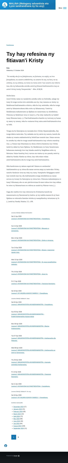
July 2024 (16, 423)
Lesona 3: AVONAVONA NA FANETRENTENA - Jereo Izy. (29, 274)
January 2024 (17, 409)
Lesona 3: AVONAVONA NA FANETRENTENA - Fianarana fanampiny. (33, 283)
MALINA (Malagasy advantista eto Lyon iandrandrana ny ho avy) (29, 4)
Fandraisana (10, 45)
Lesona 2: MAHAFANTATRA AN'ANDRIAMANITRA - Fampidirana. (32, 304)
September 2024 (18, 428)
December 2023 (18, 406)
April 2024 (16, 416)
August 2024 (17, 426)
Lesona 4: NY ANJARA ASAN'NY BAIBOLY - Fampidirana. (29, 293)
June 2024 (16, 421)
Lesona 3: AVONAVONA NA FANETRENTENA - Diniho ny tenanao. (32, 240)
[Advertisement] (34, 23)
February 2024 (18, 411)
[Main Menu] (62, 8)
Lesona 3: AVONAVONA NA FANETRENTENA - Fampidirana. (30, 219)
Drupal (15, 455)
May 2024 (16, 419)
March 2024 (17, 414)
